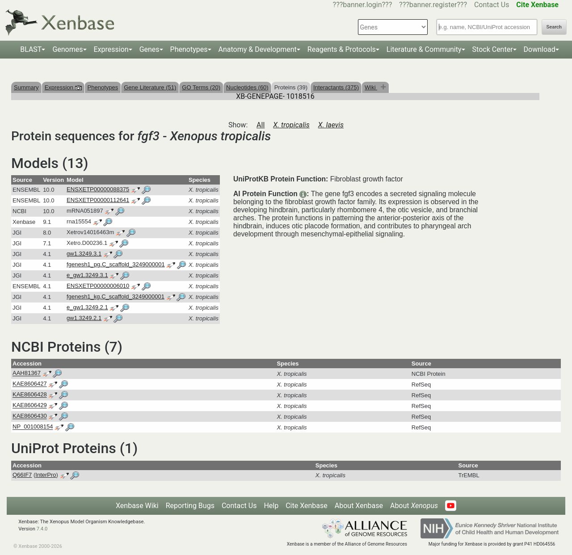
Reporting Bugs (190, 505)
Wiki (371, 87)
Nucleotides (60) (247, 87)
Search (554, 27)
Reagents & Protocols (341, 49)
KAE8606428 (30, 394)
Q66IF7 (22, 474)
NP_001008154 (33, 427)
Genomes (67, 49)
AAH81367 (27, 373)
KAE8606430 (30, 416)
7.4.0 (42, 529)
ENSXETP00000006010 (98, 285)
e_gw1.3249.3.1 (87, 275)
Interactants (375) (336, 87)
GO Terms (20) (201, 87)
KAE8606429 (30, 405)
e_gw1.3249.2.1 (87, 307)
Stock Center (492, 49)
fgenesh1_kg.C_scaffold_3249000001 (115, 296)
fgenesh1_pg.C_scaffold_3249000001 (116, 264)
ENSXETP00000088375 (98, 189)
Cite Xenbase (307, 505)
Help (271, 505)
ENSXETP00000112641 (98, 200)
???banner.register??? (433, 4)
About (414, 505)
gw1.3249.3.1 (84, 253)
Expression (111, 49)
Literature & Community (424, 49)
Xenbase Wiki (137, 505)
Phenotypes (189, 49)
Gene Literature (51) (150, 87)
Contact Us (491, 4)
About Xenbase (359, 505)
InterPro (45, 474)
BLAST (31, 49)
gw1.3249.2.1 (84, 318)
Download (539, 49)
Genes (149, 49)
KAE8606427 (30, 384)
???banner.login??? (362, 4)
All (261, 125)
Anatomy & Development (258, 49)
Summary (26, 87)
